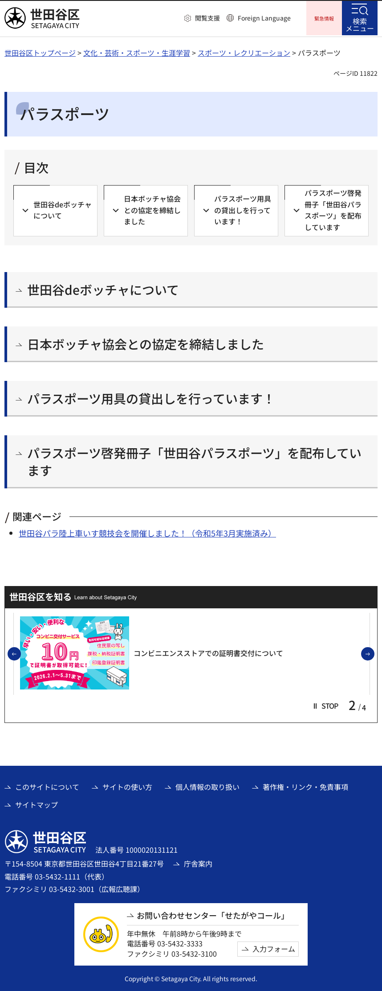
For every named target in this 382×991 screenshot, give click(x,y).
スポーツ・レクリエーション (244, 51)
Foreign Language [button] (264, 17)
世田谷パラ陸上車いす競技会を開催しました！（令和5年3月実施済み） (147, 531)
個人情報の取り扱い (207, 785)
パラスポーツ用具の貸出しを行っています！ (151, 397)
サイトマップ (36, 803)
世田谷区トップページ (40, 51)
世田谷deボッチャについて (103, 288)
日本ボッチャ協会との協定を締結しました (145, 342)
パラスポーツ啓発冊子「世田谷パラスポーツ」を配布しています (194, 460)
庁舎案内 (198, 862)
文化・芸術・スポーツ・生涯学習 (136, 51)
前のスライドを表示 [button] (20, 653)
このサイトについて (47, 785)
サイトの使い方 (127, 785)
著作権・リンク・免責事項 (305, 785)
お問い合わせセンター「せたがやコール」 (213, 914)
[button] (202, 18)
